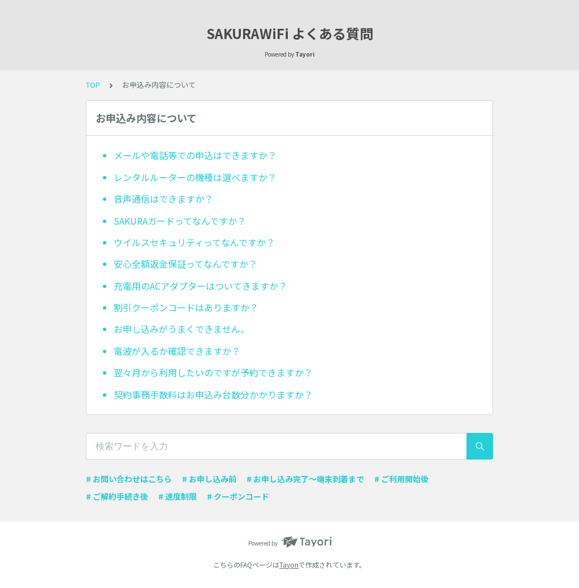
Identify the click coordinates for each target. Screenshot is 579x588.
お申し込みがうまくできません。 (181, 329)
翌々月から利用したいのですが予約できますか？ (213, 372)
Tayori (289, 564)
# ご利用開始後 (401, 478)
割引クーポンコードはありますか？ (186, 307)
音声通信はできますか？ (163, 198)
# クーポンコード (238, 496)
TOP (93, 84)
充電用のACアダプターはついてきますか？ (200, 286)
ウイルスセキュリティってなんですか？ (194, 242)
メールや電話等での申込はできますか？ (195, 155)
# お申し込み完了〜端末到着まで (305, 478)
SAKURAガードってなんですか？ (180, 221)
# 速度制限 (177, 496)
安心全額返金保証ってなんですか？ (185, 264)
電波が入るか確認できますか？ (177, 351)
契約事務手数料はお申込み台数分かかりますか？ (213, 394)
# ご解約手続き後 (117, 496)
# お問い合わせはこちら (129, 478)
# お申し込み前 (209, 478)
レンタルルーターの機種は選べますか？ (195, 177)
